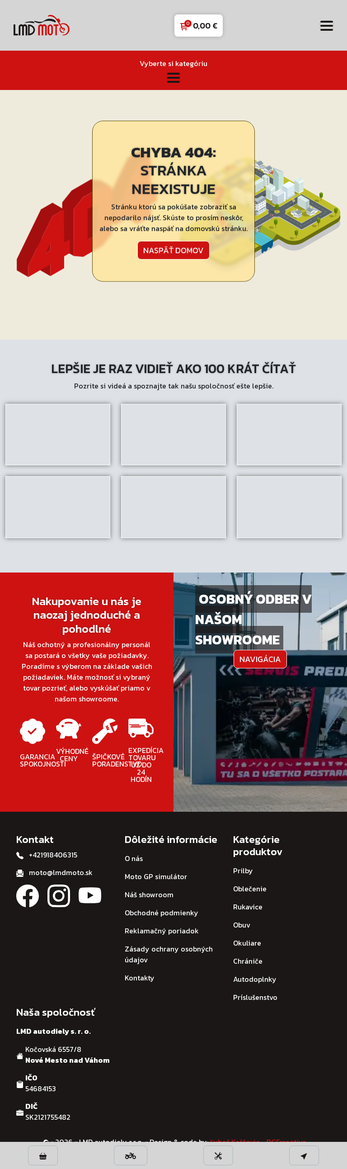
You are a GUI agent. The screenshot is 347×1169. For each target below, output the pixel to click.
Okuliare (247, 942)
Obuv (241, 924)
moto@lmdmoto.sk (61, 872)
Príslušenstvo (255, 997)
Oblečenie (250, 888)
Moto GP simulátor (156, 876)
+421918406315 (53, 854)
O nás (134, 858)
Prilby (243, 870)
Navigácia (260, 659)
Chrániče (248, 961)
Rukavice (248, 906)
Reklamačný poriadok (162, 930)
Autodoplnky (255, 979)
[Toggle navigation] (326, 25)
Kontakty (140, 977)
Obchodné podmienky (161, 912)
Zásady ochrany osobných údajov (169, 954)
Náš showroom (149, 894)
